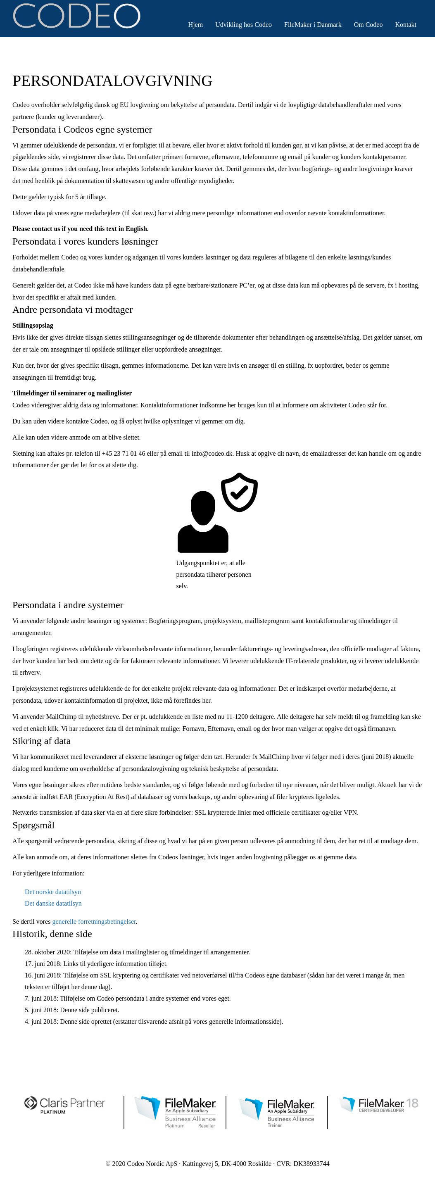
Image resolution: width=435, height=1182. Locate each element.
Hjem (195, 24)
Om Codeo (368, 24)
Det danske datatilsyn (53, 903)
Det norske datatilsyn (53, 891)
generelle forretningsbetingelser (93, 921)
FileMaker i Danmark (313, 24)
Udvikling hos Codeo (243, 24)
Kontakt (405, 24)
